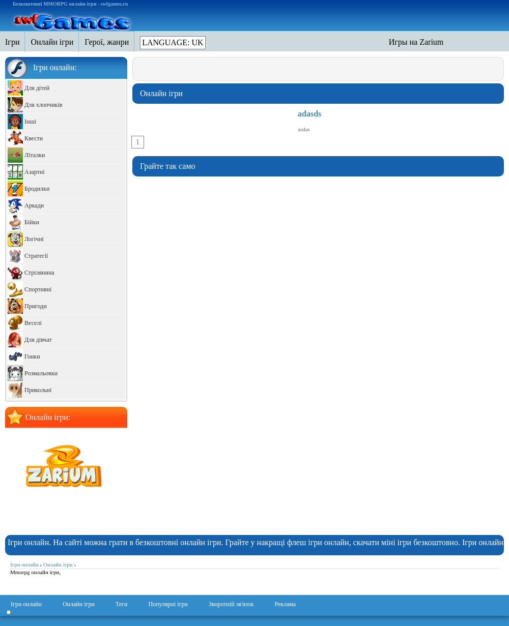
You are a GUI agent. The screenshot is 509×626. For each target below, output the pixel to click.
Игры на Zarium (416, 42)
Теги (122, 604)
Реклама (285, 604)
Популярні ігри (168, 604)
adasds (309, 113)
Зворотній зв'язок (231, 604)
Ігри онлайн (26, 604)
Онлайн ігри (79, 604)
